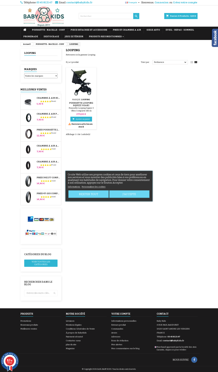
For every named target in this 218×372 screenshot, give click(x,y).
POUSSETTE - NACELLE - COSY (48, 30)
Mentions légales (74, 325)
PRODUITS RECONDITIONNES (105, 36)
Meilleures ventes (28, 329)
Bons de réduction (119, 340)
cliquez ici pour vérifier (175, 350)
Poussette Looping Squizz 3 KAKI (81, 104)
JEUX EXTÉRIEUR (74, 36)
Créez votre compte (185, 2)
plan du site (71, 344)
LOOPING (30, 53)
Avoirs (114, 333)
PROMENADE (30, 36)
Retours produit (118, 325)
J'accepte (129, 194)
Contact (162, 313)
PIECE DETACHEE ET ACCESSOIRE (89, 30)
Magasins (70, 348)
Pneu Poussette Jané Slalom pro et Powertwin (48, 130)
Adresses (115, 337)
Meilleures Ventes (33, 89)
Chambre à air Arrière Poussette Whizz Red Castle (48, 162)
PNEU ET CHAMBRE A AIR (127, 30)
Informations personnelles (123, 321)
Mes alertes (116, 344)
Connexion (162, 2)
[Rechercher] (109, 16)
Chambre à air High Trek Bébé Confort (48, 98)
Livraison (70, 321)
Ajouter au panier (81, 119)
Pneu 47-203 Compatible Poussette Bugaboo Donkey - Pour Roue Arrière (48, 193)
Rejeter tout (88, 194)
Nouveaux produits (29, 325)
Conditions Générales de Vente (80, 329)
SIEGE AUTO (153, 30)
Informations (74, 187)
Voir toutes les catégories (41, 263)
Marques (30, 69)
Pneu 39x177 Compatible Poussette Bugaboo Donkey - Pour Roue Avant (48, 177)
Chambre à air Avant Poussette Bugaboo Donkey (48, 146)
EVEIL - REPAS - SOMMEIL (180, 30)
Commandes (117, 329)
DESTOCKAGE (51, 36)
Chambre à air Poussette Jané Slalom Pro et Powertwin (48, 114)
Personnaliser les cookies (94, 187)
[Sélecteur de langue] (132, 2)
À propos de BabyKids (76, 333)
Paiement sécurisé (74, 337)
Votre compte (120, 313)
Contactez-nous (73, 340)
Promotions (25, 321)
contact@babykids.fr (79, 2)
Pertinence (170, 62)
